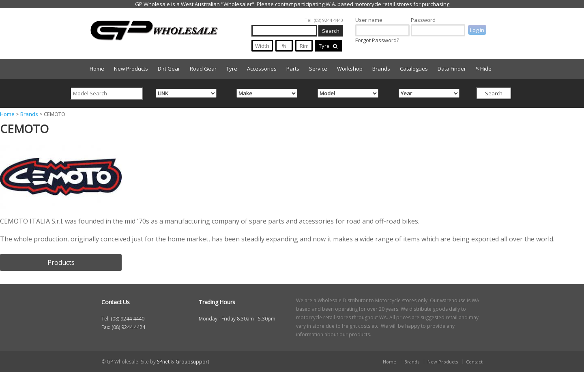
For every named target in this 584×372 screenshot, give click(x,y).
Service (318, 68)
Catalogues (414, 68)
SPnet (163, 361)
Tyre (328, 45)
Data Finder (452, 68)
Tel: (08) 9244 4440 (324, 20)
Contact (474, 362)
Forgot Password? (377, 40)
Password (423, 20)
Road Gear (203, 68)
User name (368, 20)
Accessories (262, 68)
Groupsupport (192, 361)
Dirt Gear (169, 68)
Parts (292, 68)
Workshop (350, 68)
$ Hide (484, 68)
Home (97, 68)
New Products (131, 68)
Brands (381, 68)
